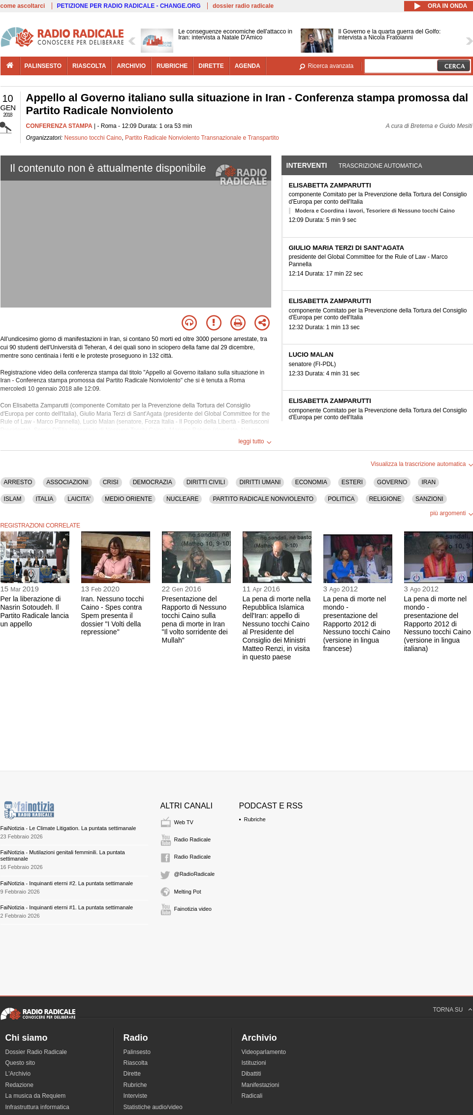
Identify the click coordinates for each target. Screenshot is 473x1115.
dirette (210, 65)
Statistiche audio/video (153, 1107)
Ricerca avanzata (331, 65)
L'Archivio (18, 1073)
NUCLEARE (182, 499)
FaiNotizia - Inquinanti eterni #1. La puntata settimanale (66, 907)
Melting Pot (187, 892)
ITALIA (45, 499)
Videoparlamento (264, 1052)
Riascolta (136, 1062)
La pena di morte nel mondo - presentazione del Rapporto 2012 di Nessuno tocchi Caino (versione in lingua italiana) (437, 623)
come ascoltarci (22, 5)
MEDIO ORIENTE (128, 499)
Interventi (306, 165)
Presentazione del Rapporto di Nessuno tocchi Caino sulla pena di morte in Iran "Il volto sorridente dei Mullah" (195, 619)
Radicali (252, 1095)
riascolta (89, 65)
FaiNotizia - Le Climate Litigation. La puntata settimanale (68, 828)
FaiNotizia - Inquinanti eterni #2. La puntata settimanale (66, 883)
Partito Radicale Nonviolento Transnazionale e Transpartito (202, 137)
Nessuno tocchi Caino (93, 137)
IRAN (428, 482)
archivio (131, 65)
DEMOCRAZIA (152, 482)
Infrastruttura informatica (37, 1107)
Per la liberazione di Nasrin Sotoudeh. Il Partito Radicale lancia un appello (34, 611)
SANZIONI (429, 499)
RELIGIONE (385, 499)
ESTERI (352, 482)
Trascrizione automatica (380, 165)
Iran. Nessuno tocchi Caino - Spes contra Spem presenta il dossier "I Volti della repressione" (112, 615)
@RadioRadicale (194, 874)
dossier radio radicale (243, 5)
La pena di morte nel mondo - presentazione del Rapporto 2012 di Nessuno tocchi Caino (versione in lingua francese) (356, 623)
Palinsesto (137, 1052)
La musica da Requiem (35, 1095)
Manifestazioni (261, 1085)
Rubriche (255, 819)
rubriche (172, 65)
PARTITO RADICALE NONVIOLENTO (263, 499)
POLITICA (341, 499)
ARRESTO (18, 482)
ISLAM (13, 499)
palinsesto (43, 65)
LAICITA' (79, 499)
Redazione (19, 1085)
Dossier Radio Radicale (36, 1052)
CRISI (111, 482)
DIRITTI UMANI (260, 482)
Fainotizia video (193, 909)
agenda (247, 65)
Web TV (183, 822)
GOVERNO (392, 482)
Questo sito (20, 1062)
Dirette (132, 1073)
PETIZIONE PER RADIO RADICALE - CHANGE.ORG (129, 5)
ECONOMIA (311, 482)
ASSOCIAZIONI (67, 482)
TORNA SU (448, 1009)
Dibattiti (251, 1073)
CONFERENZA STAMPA (59, 126)
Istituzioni (254, 1062)
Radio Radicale (192, 839)
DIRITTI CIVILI (206, 482)
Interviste (136, 1095)
